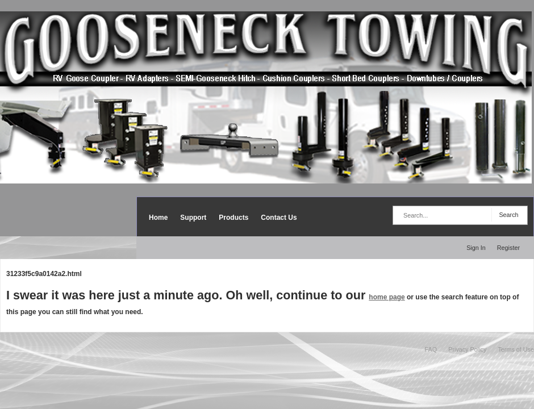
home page (386, 297)
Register (508, 247)
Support (193, 218)
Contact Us (279, 218)
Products (233, 218)
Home (158, 218)
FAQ (431, 349)
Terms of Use (516, 349)
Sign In (476, 247)
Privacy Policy (467, 349)
